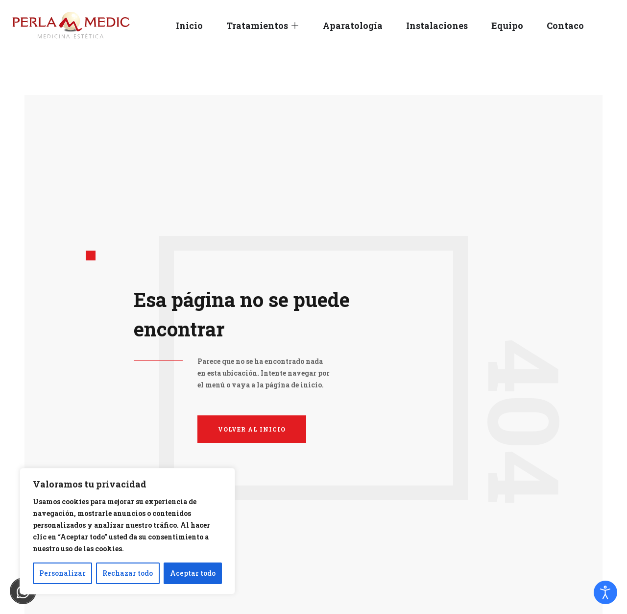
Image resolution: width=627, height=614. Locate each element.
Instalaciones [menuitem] (437, 25)
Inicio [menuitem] (189, 25)
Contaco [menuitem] (565, 25)
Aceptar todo (193, 573)
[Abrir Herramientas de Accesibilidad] (605, 592)
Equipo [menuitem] (507, 25)
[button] (294, 25)
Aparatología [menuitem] (353, 25)
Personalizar (62, 573)
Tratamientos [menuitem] (257, 25)
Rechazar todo (127, 573)
